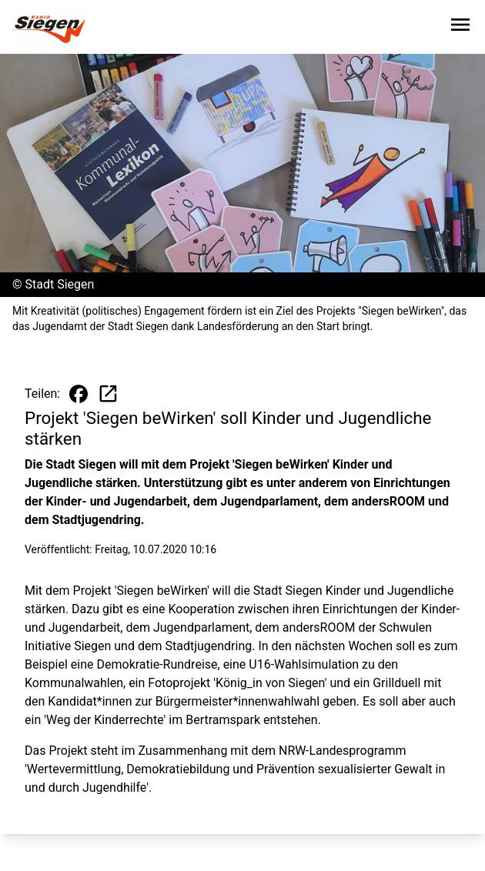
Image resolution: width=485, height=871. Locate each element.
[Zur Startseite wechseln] (49, 27)
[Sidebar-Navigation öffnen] (460, 27)
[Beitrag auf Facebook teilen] (78, 394)
